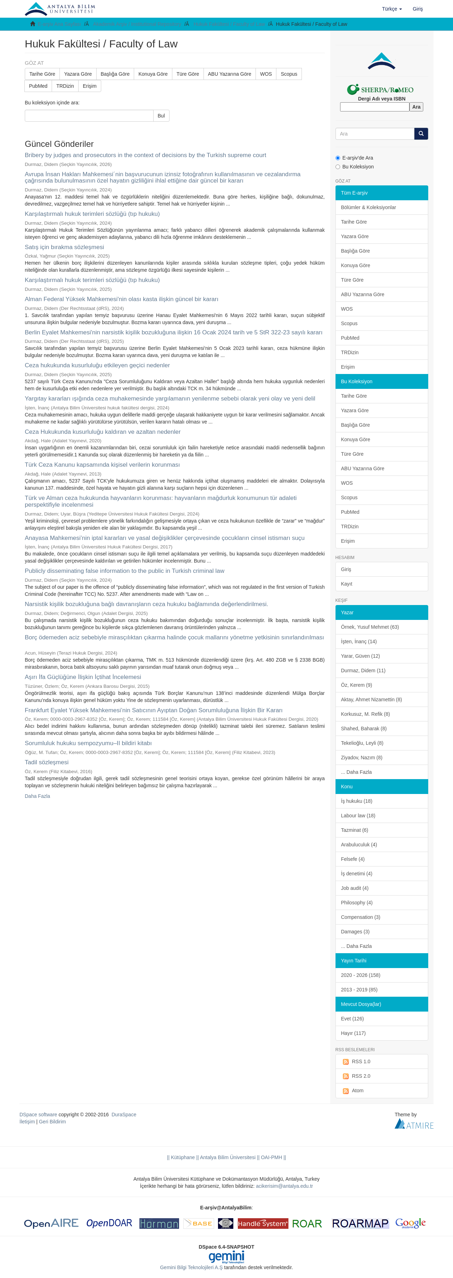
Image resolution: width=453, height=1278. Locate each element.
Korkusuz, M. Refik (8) (365, 714)
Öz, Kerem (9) (356, 685)
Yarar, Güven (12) (360, 656)
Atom (352, 1091)
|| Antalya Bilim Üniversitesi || (227, 1157)
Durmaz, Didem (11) (363, 670)
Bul (161, 116)
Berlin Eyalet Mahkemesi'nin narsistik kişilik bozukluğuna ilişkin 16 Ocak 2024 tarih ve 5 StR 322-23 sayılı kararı (173, 332)
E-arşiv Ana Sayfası (59, 24)
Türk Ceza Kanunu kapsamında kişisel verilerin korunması (102, 464)
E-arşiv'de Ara (354, 158)
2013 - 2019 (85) (359, 989)
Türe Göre (188, 74)
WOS (266, 74)
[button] (392, 9)
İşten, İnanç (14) (359, 641)
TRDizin (65, 86)
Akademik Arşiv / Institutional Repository (137, 24)
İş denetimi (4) (357, 873)
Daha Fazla (37, 796)
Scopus (289, 74)
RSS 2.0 (356, 1076)
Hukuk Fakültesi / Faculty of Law (229, 24)
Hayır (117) (353, 1033)
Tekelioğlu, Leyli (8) (362, 743)
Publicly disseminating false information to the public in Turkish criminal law (124, 571)
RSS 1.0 (356, 1062)
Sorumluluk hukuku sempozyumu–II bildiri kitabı (88, 743)
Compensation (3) (360, 917)
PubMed (38, 86)
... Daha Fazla (356, 772)
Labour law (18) (358, 815)
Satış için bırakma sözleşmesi (64, 247)
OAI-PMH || (272, 1157)
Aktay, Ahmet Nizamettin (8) (371, 699)
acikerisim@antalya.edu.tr (284, 1186)
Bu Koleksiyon (355, 166)
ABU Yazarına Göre (229, 74)
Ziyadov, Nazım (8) (362, 757)
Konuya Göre (153, 74)
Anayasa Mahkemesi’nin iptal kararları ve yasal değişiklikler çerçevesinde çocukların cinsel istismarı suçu (165, 538)
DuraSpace (123, 1114)
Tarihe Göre (42, 74)
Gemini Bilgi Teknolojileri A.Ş (191, 1267)
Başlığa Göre (115, 74)
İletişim (27, 1121)
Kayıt (346, 584)
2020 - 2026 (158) (360, 975)
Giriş (346, 569)
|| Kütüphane (181, 1157)
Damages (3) (355, 931)
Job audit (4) (355, 888)
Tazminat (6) (354, 830)
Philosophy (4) (357, 902)
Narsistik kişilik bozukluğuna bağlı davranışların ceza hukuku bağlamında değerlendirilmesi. (146, 604)
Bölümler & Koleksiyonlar (368, 207)
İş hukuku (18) (357, 801)
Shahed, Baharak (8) (364, 728)
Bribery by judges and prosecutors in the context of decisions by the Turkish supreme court (145, 155)
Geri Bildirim (52, 1121)
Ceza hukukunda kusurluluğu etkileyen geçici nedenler (97, 365)
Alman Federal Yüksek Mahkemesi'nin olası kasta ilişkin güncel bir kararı (121, 299)
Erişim (90, 86)
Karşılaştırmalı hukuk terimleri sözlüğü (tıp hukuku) (92, 214)
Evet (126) (352, 1018)
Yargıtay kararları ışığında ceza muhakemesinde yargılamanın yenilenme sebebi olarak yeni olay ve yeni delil (170, 398)
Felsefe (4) (353, 859)
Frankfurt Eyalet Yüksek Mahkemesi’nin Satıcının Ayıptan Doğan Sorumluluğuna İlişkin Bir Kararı (154, 710)
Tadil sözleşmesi (47, 762)
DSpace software (38, 1114)
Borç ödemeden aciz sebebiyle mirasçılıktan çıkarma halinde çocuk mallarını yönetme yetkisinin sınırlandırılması (174, 637)
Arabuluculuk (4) (359, 844)
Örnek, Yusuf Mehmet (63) (370, 627)
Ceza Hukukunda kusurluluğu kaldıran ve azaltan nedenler (102, 431)
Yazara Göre (78, 74)
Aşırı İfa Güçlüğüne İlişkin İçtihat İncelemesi (83, 677)
